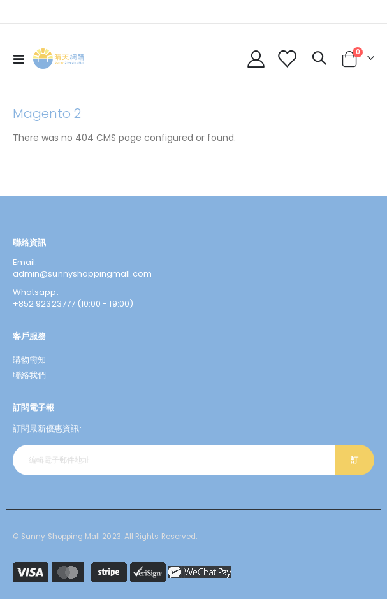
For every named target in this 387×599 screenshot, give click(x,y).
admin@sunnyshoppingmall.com (82, 274)
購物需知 (29, 360)
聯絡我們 (29, 375)
